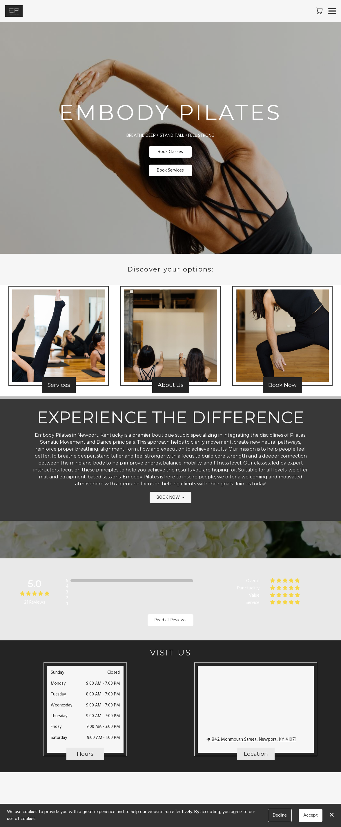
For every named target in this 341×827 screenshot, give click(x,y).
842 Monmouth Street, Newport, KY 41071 (251, 739)
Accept (310, 815)
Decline (280, 815)
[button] (320, 11)
